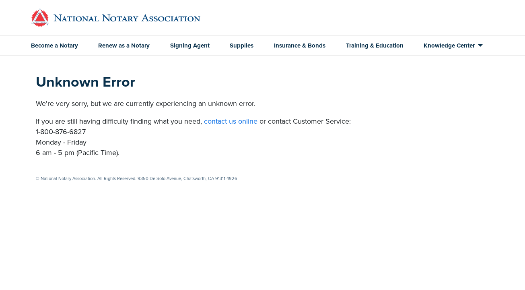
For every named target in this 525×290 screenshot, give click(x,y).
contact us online (230, 121)
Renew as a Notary (124, 45)
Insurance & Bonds (299, 45)
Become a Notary (54, 45)
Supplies (241, 45)
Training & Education (375, 45)
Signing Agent (190, 45)
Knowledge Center (449, 45)
